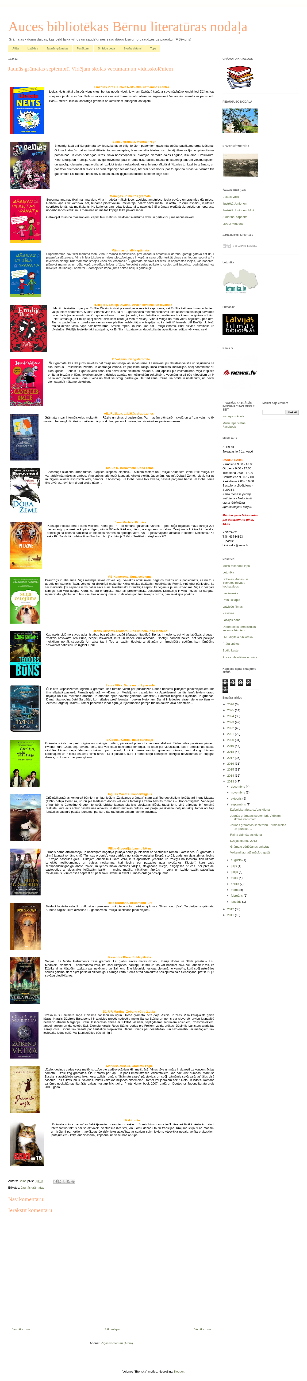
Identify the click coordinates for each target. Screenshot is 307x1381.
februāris (237, 895)
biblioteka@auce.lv (235, 545)
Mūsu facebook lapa (236, 566)
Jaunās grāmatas (57, 48)
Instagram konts (233, 416)
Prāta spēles (231, 643)
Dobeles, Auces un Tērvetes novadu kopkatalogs (235, 582)
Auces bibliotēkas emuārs (240, 657)
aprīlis (235, 884)
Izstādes (32, 48)
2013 (231, 781)
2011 (231, 915)
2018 (231, 751)
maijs (235, 877)
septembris (239, 804)
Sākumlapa (112, 1329)
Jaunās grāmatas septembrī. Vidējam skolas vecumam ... (255, 817)
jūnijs (235, 872)
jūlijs (234, 866)
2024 (231, 716)
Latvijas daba (232, 620)
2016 (231, 763)
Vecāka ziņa (202, 1329)
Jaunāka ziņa (21, 1329)
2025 (231, 710)
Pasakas (228, 613)
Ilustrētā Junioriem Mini (238, 210)
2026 (231, 704)
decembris (238, 786)
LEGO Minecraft (233, 223)
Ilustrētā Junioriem (235, 203)
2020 (231, 740)
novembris (238, 792)
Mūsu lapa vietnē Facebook (234, 425)
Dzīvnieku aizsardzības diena (250, 809)
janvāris (236, 901)
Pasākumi (83, 48)
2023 (231, 722)
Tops (153, 48)
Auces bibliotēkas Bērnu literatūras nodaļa (128, 26)
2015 (231, 769)
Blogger (178, 1371)
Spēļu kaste (230, 650)
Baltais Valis (231, 196)
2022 (231, 728)
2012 (231, 909)
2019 (231, 746)
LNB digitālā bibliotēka (238, 637)
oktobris (236, 798)
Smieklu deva (106, 48)
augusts (236, 860)
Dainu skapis (231, 600)
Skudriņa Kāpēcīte (235, 217)
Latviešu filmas (233, 606)
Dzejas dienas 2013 (243, 840)
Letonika (228, 572)
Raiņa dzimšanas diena (246, 834)
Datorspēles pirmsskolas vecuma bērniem (239, 628)
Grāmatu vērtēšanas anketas (249, 846)
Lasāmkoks (230, 593)
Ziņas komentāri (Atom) (117, 1343)
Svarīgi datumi (132, 48)
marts (235, 889)
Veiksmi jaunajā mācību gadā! (250, 852)
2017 (231, 758)
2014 (231, 775)
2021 (231, 734)
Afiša (15, 48)
